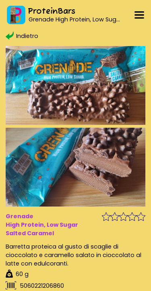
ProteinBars (51, 11)
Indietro (22, 36)
